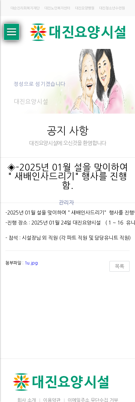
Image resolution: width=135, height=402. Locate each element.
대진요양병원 (84, 8)
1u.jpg (31, 263)
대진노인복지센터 (57, 8)
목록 (119, 266)
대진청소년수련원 (112, 8)
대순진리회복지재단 (25, 8)
